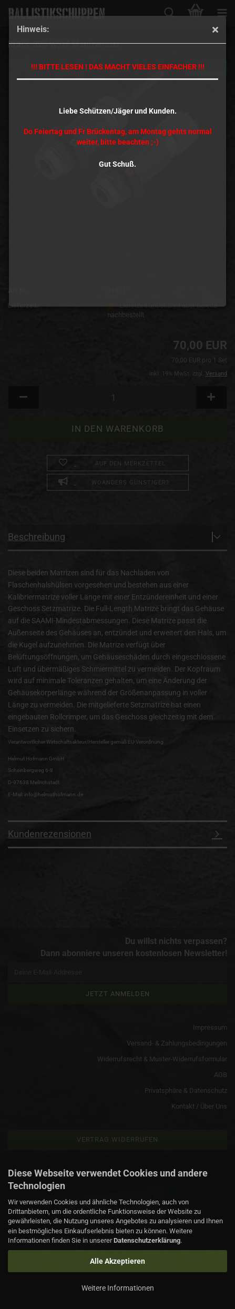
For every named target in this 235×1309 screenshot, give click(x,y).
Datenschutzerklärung (147, 1240)
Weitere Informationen (117, 1288)
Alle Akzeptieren (117, 1261)
